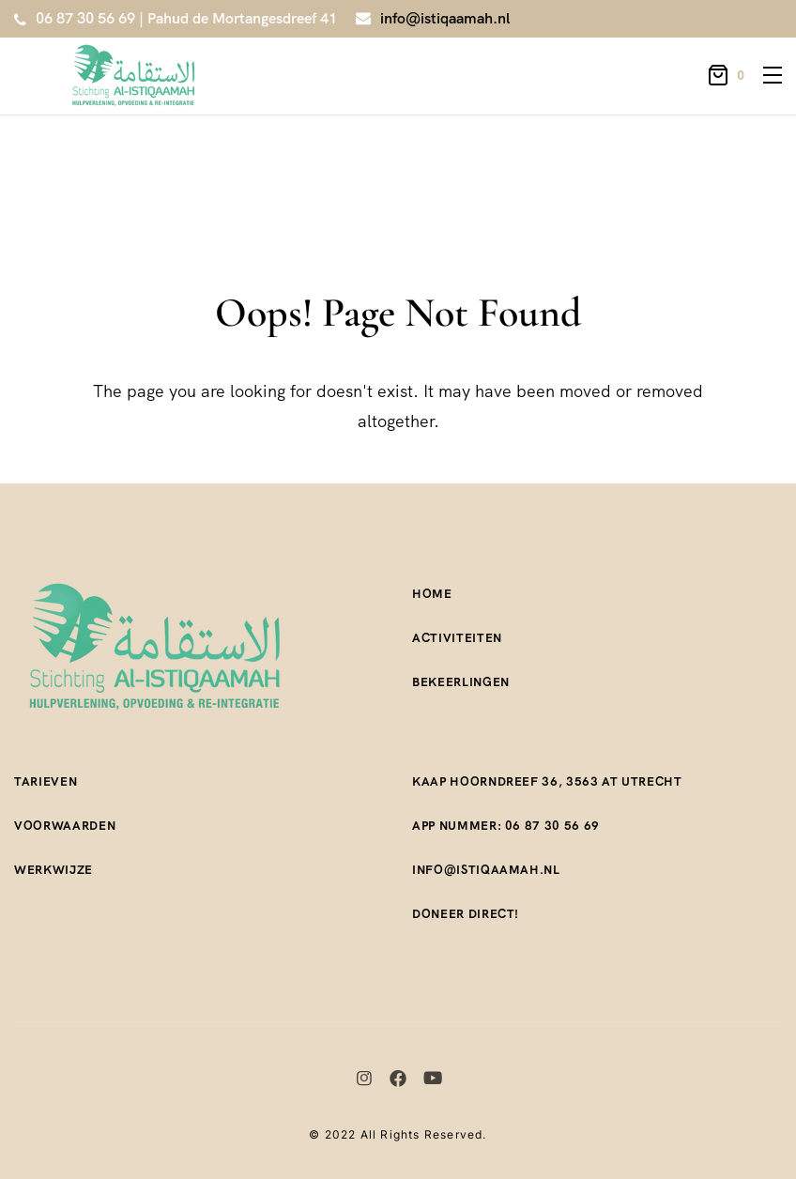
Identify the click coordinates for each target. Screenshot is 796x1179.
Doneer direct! (465, 914)
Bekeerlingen (461, 682)
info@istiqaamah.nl (445, 18)
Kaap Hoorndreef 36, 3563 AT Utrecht (547, 781)
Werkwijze (53, 870)
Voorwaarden (64, 826)
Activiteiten (457, 638)
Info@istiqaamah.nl (486, 870)
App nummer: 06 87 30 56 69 (506, 826)
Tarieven (45, 781)
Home (432, 594)
